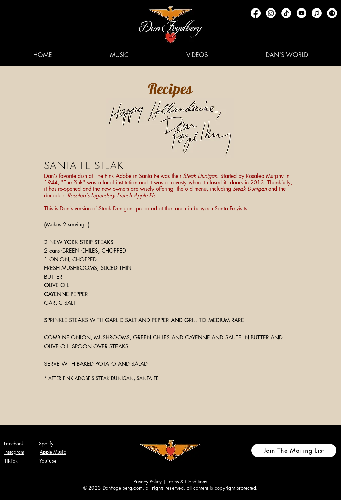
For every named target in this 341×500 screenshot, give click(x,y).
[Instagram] (271, 13)
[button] (119, 54)
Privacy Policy (147, 481)
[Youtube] (301, 13)
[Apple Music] (317, 13)
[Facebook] (256, 13)
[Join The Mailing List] (294, 450)
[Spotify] (332, 13)
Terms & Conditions (187, 481)
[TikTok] (286, 13)
